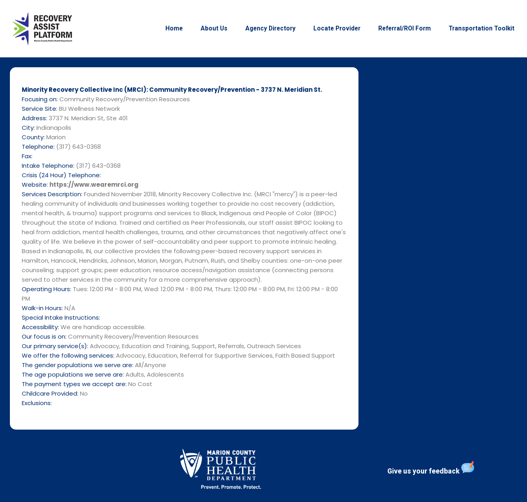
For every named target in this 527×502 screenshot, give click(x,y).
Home (174, 28)
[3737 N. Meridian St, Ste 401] (445, 245)
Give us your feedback (430, 468)
